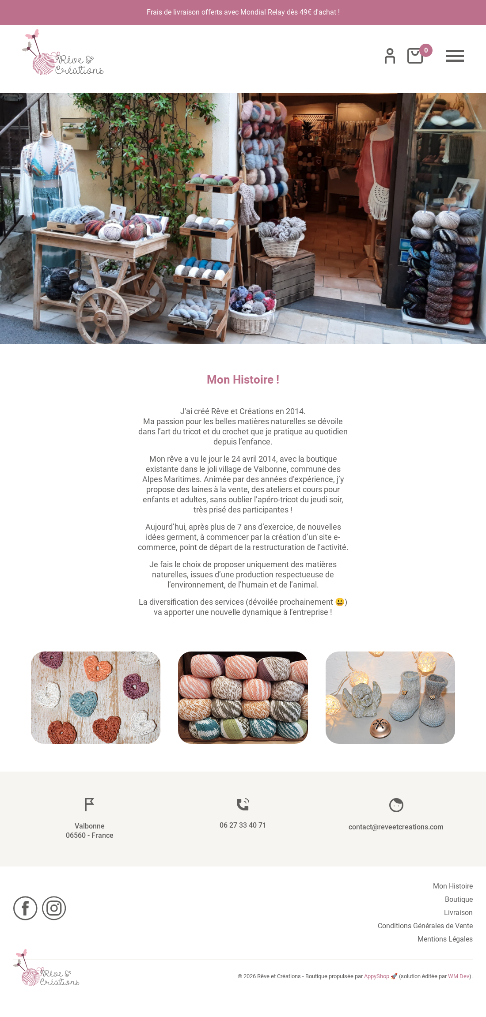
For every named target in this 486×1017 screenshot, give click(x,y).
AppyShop (376, 976)
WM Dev (458, 976)
